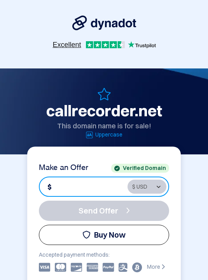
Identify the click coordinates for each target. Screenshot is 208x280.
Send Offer (104, 210)
